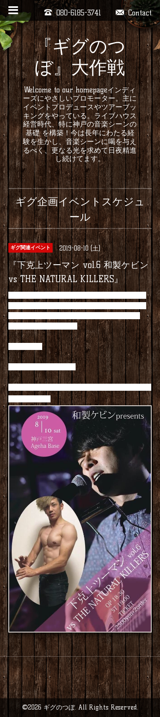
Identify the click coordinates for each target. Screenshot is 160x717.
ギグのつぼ (59, 707)
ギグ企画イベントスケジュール (80, 209)
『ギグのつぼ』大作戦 (80, 57)
